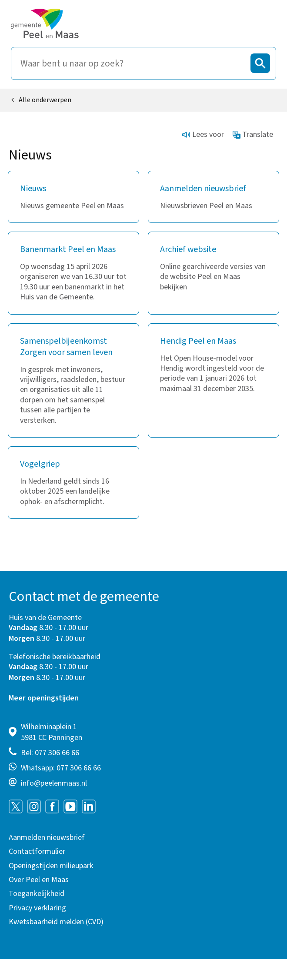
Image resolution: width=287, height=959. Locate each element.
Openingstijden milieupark (51, 865)
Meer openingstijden (44, 698)
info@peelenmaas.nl (54, 783)
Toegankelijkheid (36, 893)
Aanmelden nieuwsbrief (47, 837)
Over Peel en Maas (39, 879)
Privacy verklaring (37, 908)
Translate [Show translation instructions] (253, 134)
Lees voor (203, 134)
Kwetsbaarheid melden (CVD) (56, 921)
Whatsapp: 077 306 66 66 (61, 768)
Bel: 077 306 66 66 (50, 752)
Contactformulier (37, 851)
